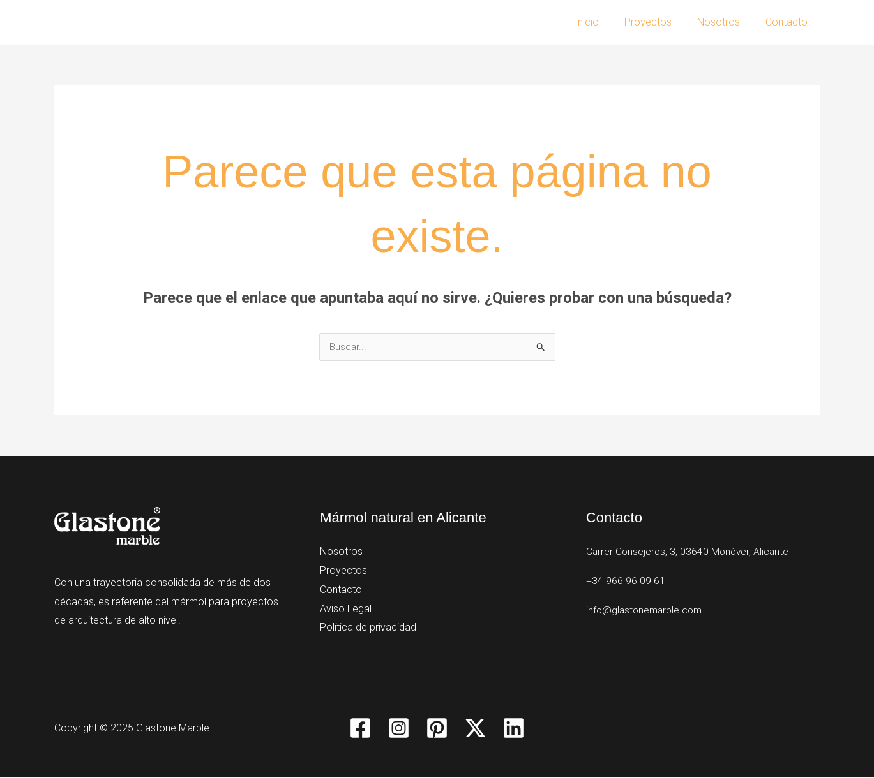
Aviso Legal (346, 609)
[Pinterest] (437, 728)
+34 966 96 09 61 (625, 581)
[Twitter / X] (475, 728)
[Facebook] (360, 728)
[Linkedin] (513, 728)
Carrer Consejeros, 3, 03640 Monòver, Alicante (689, 552)
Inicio (604, 22)
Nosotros (726, 22)
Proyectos (660, 22)
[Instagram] (399, 728)
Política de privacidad (368, 628)
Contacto (789, 22)
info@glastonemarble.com (646, 610)
